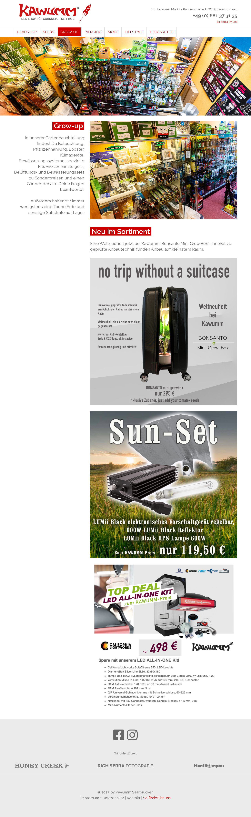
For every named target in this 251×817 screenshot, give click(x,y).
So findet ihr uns (227, 21)
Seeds (48, 32)
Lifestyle (134, 32)
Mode (113, 32)
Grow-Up (69, 32)
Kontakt (133, 798)
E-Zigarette (161, 32)
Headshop (27, 32)
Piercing (93, 32)
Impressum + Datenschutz (102, 798)
